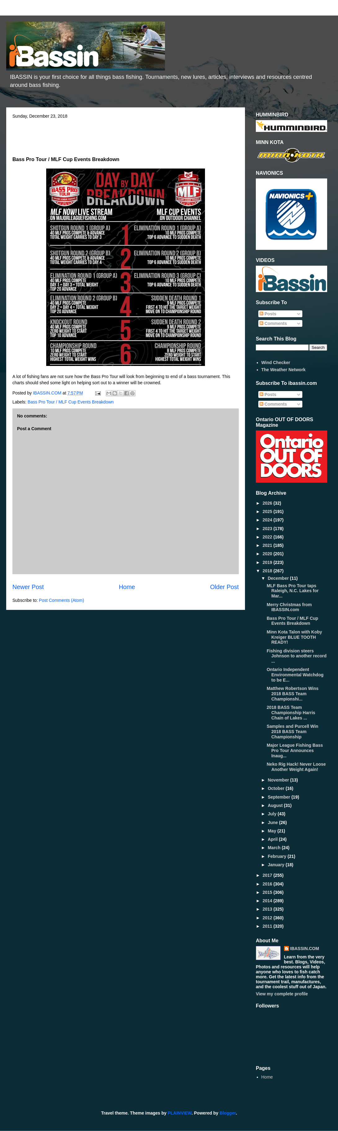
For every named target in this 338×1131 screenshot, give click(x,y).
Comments (273, 323)
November (279, 779)
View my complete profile (282, 993)
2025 (268, 511)
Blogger (228, 1113)
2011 (268, 926)
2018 (268, 570)
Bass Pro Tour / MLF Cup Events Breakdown (71, 401)
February (277, 856)
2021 (268, 545)
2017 (268, 875)
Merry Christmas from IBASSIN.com (289, 607)
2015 (268, 892)
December (279, 578)
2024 (268, 519)
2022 (268, 536)
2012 (268, 917)
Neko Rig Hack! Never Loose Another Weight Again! (296, 767)
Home (127, 587)
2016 (268, 883)
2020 (268, 553)
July (273, 813)
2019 (268, 562)
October (277, 788)
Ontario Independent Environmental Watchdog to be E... (295, 675)
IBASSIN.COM (48, 392)
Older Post (224, 587)
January (277, 864)
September (279, 797)
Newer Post (28, 587)
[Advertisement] (125, 136)
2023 (268, 528)
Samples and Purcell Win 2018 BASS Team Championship (292, 731)
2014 (268, 900)
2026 (268, 503)
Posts (268, 313)
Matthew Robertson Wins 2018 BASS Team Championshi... (292, 693)
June (273, 822)
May (272, 830)
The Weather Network (283, 369)
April (273, 839)
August (276, 805)
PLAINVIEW (180, 1113)
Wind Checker (275, 362)
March (275, 847)
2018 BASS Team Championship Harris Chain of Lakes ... (291, 712)
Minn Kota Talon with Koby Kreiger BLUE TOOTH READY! (294, 637)
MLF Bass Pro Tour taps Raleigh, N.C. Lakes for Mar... (292, 591)
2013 (268, 909)
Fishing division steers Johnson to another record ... (297, 656)
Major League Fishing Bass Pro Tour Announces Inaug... (295, 750)
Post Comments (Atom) (61, 600)
